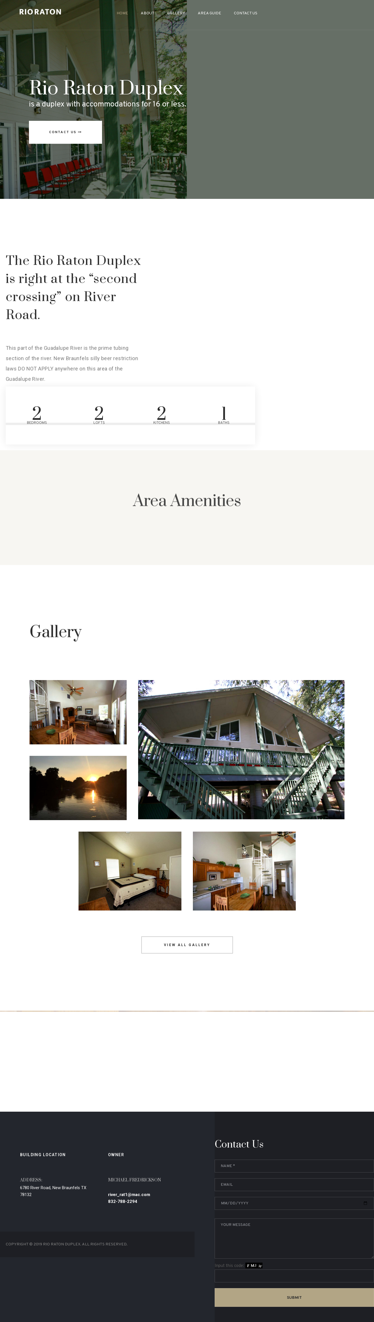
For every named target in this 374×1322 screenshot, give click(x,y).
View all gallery (187, 973)
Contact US (65, 132)
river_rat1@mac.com (129, 1222)
